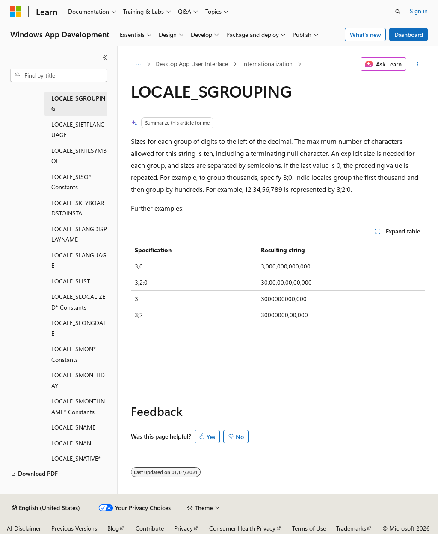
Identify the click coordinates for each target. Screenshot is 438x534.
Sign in (419, 11)
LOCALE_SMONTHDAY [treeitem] (78, 380)
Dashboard (408, 34)
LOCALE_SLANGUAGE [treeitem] (79, 260)
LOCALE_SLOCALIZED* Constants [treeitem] (78, 301)
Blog (113, 528)
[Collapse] (105, 57)
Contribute (150, 528)
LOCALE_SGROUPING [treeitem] (78, 103)
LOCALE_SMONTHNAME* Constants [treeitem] (78, 406)
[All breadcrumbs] (138, 64)
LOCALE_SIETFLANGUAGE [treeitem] (78, 129)
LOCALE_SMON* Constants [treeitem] (73, 354)
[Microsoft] (15, 11)
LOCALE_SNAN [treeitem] (71, 443)
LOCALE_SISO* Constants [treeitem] (71, 182)
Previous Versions (74, 528)
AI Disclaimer (24, 528)
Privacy (183, 528)
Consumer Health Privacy (242, 528)
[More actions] (417, 64)
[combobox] (58, 75)
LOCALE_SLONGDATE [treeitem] (78, 328)
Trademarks (351, 528)
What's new (365, 34)
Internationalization (267, 64)
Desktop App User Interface (191, 64)
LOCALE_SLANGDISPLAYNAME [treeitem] (79, 234)
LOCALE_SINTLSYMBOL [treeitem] (79, 155)
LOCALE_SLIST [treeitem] (70, 281)
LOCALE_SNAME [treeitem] (73, 427)
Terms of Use (309, 528)
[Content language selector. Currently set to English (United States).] (46, 508)
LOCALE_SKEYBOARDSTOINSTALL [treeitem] (77, 208)
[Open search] (397, 11)
